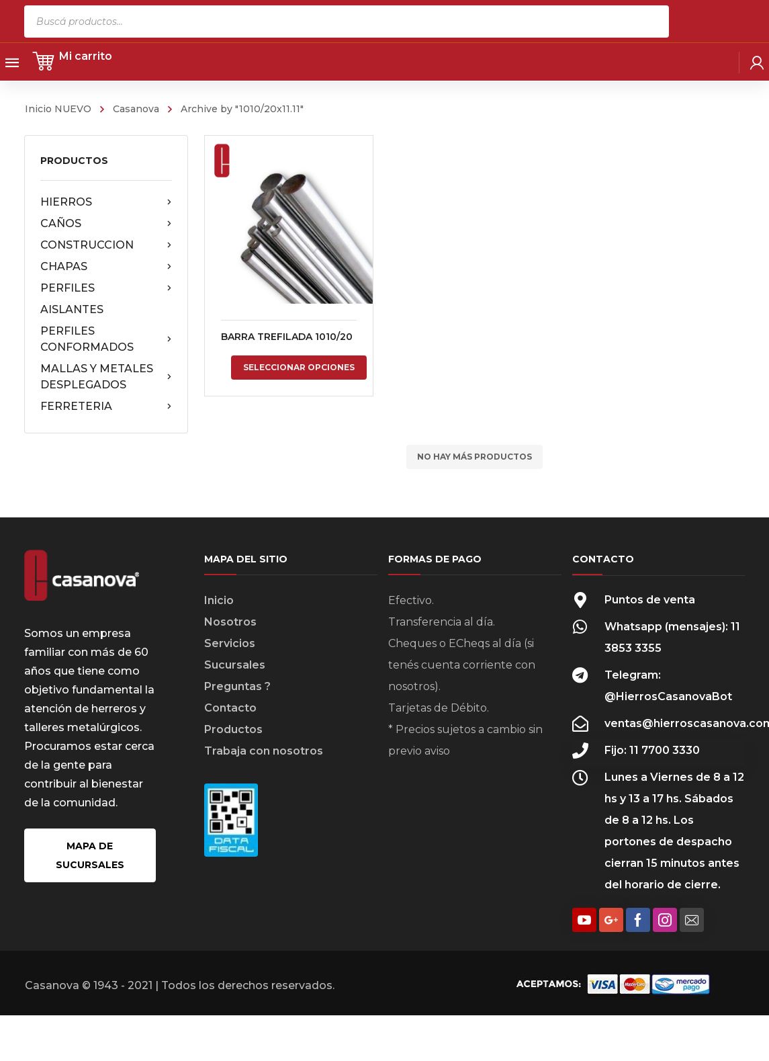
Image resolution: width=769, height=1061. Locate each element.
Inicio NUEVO (58, 109)
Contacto (230, 708)
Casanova (136, 109)
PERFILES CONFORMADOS (106, 339)
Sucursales (234, 665)
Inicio (219, 600)
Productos (233, 729)
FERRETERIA (106, 406)
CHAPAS (106, 267)
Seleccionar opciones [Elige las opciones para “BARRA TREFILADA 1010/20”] (299, 367)
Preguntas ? (237, 686)
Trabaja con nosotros (263, 751)
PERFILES (106, 288)
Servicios (229, 643)
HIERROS (106, 202)
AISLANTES (71, 309)
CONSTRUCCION (106, 245)
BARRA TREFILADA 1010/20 (287, 337)
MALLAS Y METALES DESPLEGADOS (106, 376)
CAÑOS (106, 224)
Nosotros (230, 622)
